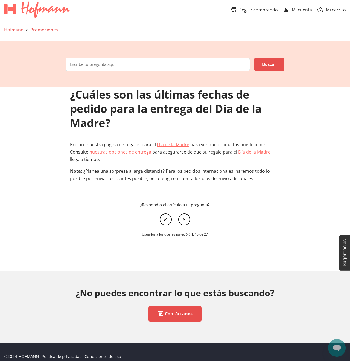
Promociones (44, 30)
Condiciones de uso (102, 356)
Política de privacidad (62, 356)
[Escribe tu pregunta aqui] (158, 64)
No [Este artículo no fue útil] (184, 219)
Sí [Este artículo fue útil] (166, 219)
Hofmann (14, 30)
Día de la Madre (173, 145)
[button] (344, 253)
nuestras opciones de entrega (120, 152)
